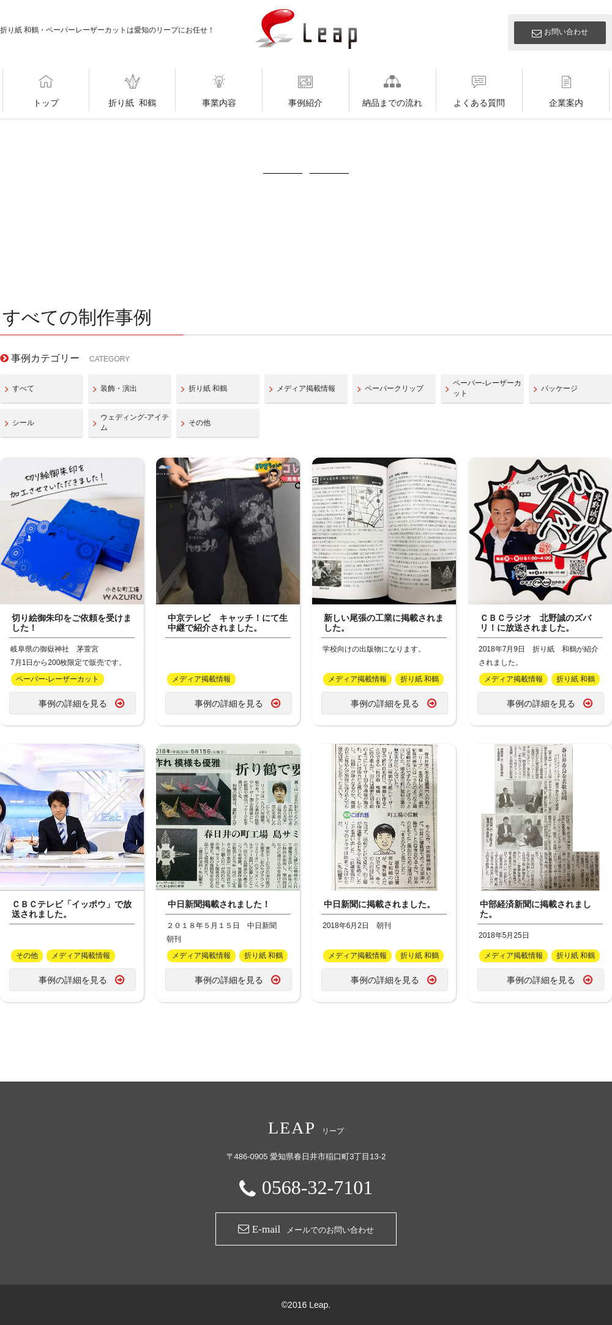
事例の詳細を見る (73, 703)
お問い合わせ (566, 32)
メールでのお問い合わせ (306, 1229)
